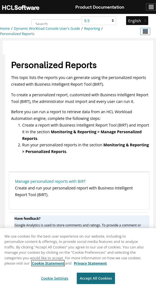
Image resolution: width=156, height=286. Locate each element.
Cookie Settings (54, 280)
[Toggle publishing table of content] (145, 31)
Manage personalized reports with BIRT (50, 181)
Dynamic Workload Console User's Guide (47, 28)
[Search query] (60, 23)
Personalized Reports (17, 33)
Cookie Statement (48, 265)
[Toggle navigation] (151, 7)
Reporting (92, 28)
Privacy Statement (90, 265)
